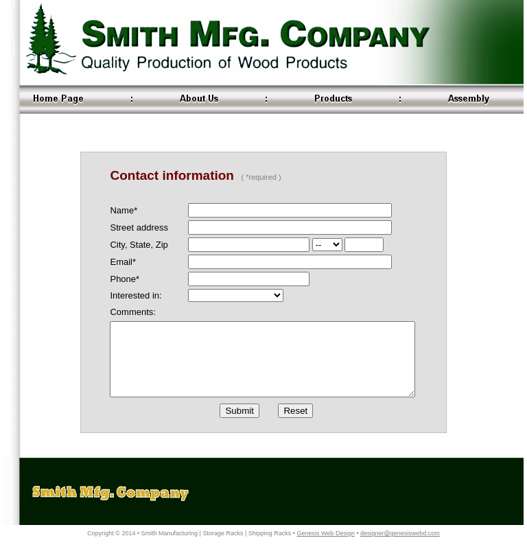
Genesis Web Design (326, 547)
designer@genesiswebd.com (400, 547)
